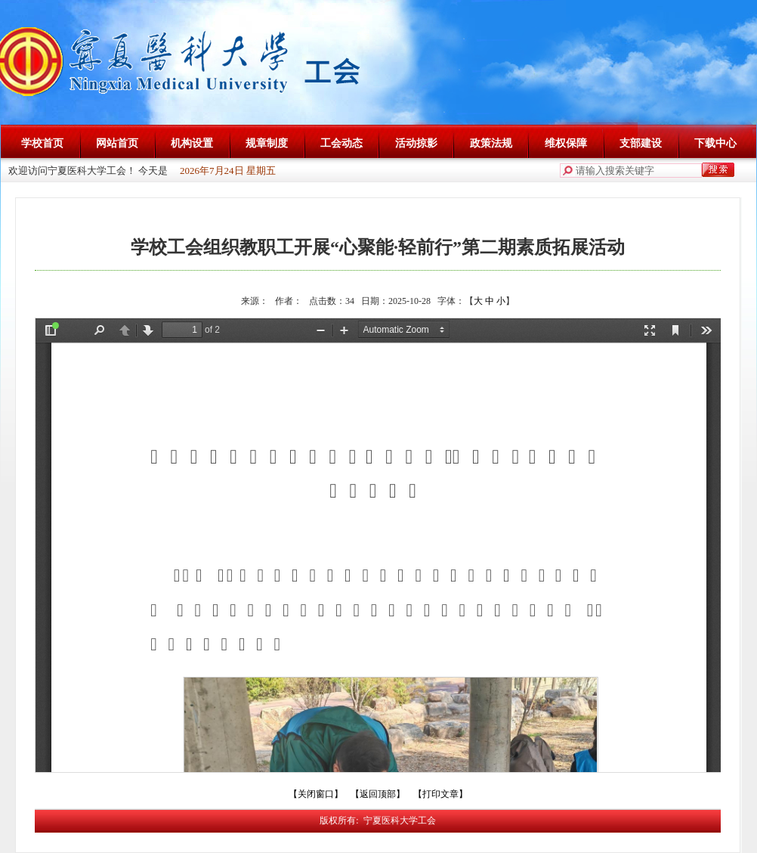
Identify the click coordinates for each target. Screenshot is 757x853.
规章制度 (267, 143)
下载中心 (715, 143)
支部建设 (641, 143)
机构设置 (192, 143)
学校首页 (42, 143)
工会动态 (341, 143)
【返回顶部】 (378, 794)
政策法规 (491, 143)
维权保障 (566, 143)
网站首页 (117, 143)
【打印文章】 (440, 794)
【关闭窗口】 (316, 794)
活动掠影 (416, 143)
